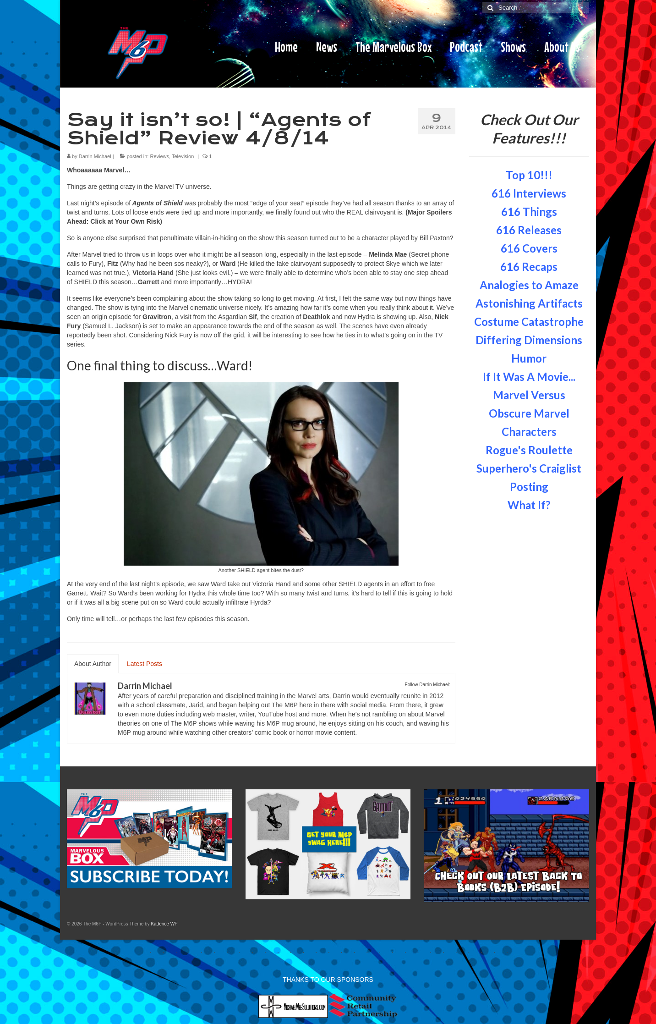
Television (183, 156)
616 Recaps (529, 266)
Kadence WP (164, 923)
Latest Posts (144, 663)
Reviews (159, 156)
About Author (92, 663)
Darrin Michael (95, 156)
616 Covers (529, 248)
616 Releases (529, 230)
